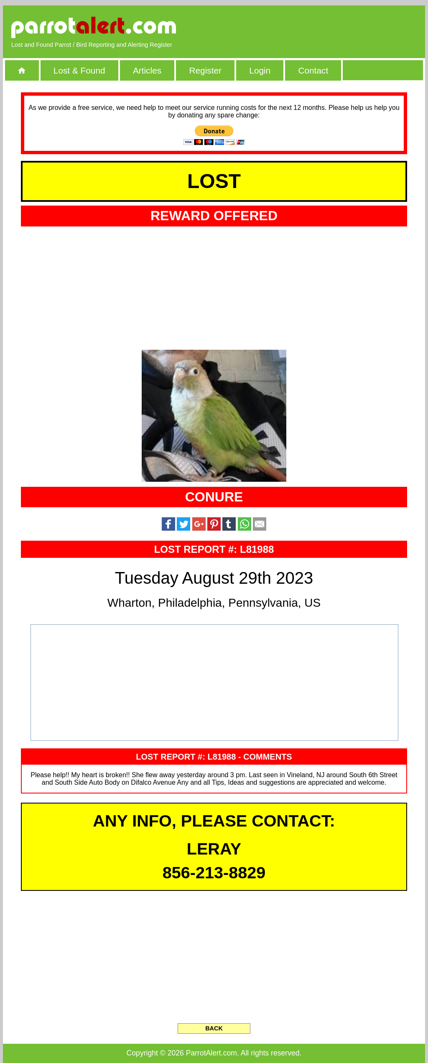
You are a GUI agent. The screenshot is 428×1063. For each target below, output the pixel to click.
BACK (214, 1028)
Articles (147, 70)
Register (205, 70)
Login (259, 70)
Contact (313, 70)
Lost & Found (79, 70)
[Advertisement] (320, 27)
